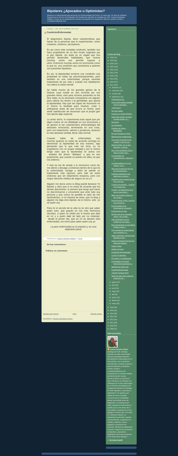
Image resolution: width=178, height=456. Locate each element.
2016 (112, 307)
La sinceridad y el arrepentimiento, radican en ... (122, 158)
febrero (114, 300)
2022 (112, 70)
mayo (114, 291)
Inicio (74, 314)
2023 (112, 67)
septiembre (116, 97)
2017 (112, 85)
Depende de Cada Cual (119, 267)
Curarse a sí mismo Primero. (121, 114)
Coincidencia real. (117, 99)
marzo (114, 297)
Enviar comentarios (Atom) (62, 319)
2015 (112, 310)
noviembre (116, 91)
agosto (114, 282)
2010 (112, 326)
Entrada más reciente (51, 314)
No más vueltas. (117, 111)
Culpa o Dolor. (116, 246)
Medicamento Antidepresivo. (121, 137)
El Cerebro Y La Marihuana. (121, 258)
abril (113, 294)
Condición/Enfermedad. (119, 270)
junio (114, 288)
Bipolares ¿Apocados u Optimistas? (76, 11)
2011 (112, 323)
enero (114, 303)
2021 (112, 73)
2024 (112, 63)
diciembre (115, 88)
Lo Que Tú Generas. (118, 255)
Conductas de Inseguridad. (121, 252)
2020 (112, 76)
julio (113, 285)
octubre (115, 94)
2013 (112, 316)
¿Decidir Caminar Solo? (120, 273)
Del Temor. (115, 122)
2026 (112, 57)
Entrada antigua (96, 314)
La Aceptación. (116, 125)
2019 (112, 79)
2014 (112, 313)
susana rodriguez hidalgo (119, 349)
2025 (112, 60)
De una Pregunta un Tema (120, 134)
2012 (112, 319)
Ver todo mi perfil (116, 440)
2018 (112, 82)
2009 (112, 329)
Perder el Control (117, 249)
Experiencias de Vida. (119, 211)
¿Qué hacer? (116, 108)
